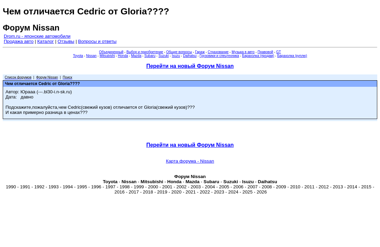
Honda (123, 56)
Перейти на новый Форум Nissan (190, 66)
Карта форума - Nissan (190, 161)
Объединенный (111, 52)
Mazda (136, 56)
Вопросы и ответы (97, 41)
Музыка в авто (243, 52)
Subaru (149, 56)
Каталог (45, 41)
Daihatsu (189, 56)
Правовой (265, 52)
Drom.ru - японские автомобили (37, 36)
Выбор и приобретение (144, 52)
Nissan (91, 56)
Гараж (200, 52)
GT (278, 52)
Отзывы (66, 41)
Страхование (218, 52)
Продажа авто (19, 41)
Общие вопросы (179, 52)
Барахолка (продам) (258, 56)
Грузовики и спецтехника (219, 56)
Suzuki (163, 56)
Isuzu (176, 56)
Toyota (78, 56)
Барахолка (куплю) (292, 56)
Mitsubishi (107, 56)
